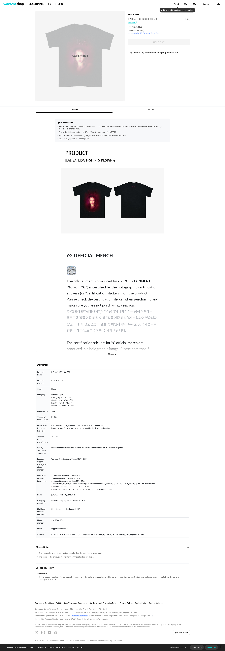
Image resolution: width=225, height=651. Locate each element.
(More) (79, 647)
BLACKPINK (133, 14)
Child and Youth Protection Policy (103, 603)
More (112, 354)
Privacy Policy (126, 603)
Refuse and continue (178, 647)
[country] (176, 4)
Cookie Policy (141, 603)
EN (49, 4)
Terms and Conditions (44, 603)
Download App (181, 632)
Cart (186, 4)
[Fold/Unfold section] (112, 364)
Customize (196, 647)
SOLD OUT (159, 42)
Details (74, 110)
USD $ (61, 4)
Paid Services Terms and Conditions (71, 603)
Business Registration (80, 615)
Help (218, 4)
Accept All (211, 647)
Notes (151, 110)
